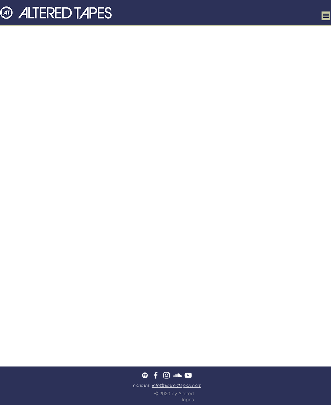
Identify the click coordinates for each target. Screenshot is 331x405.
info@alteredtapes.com (176, 385)
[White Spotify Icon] (145, 375)
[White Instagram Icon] (166, 375)
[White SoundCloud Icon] (177, 375)
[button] (326, 15)
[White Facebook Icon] (155, 375)
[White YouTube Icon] (188, 375)
